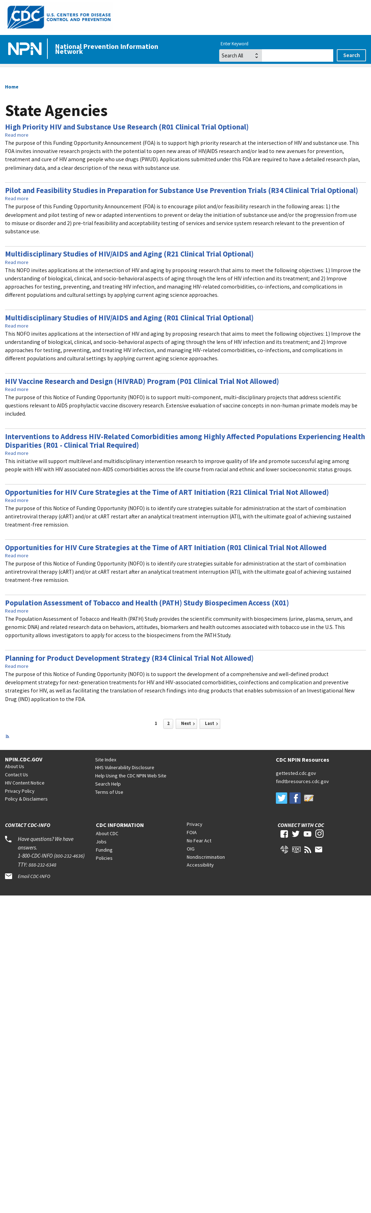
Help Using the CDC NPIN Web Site (130, 775)
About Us (14, 766)
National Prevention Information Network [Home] (106, 49)
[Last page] (210, 724)
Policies (104, 858)
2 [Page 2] (168, 723)
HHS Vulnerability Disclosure (124, 767)
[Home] (26, 49)
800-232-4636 (69, 856)
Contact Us (16, 774)
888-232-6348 (42, 865)
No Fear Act (199, 840)
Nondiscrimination (206, 857)
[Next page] (186, 724)
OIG (191, 849)
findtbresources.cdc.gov (302, 781)
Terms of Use (109, 792)
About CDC (107, 833)
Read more (17, 135)
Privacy (194, 824)
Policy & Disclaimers (26, 799)
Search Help (108, 784)
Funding (104, 850)
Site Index (105, 759)
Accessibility (200, 865)
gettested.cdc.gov (296, 773)
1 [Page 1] (156, 723)
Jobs (101, 841)
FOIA (192, 832)
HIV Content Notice (25, 783)
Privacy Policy (20, 791)
